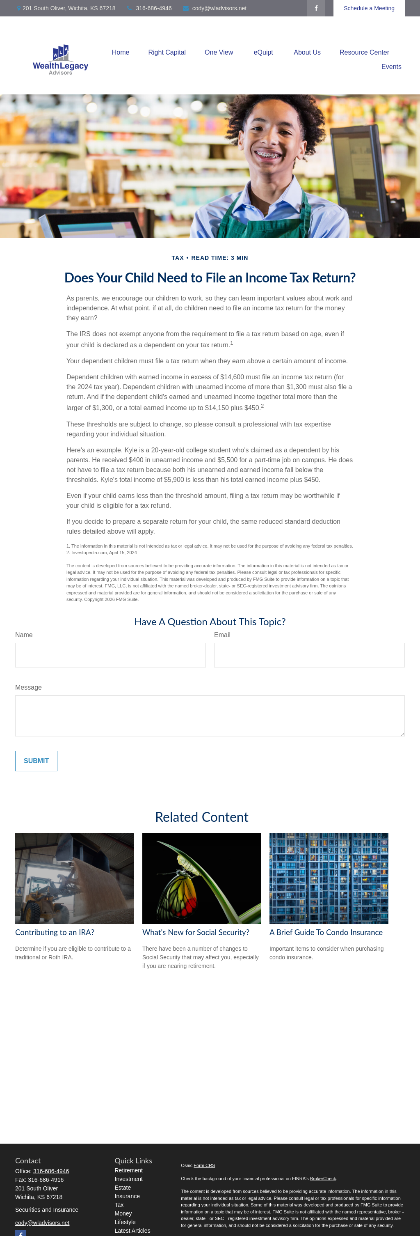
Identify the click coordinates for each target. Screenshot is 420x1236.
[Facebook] (316, 8)
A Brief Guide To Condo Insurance (326, 932)
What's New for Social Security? (195, 932)
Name (24, 634)
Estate (123, 1187)
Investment (129, 1179)
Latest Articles (133, 1230)
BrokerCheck (323, 1178)
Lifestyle (125, 1222)
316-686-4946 (149, 8)
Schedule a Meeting (369, 8)
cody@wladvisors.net (214, 8)
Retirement (129, 1170)
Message (28, 687)
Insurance (127, 1196)
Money (123, 1213)
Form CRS (204, 1165)
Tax (119, 1205)
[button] (121, 52)
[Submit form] (36, 761)
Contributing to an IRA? (54, 932)
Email (222, 634)
